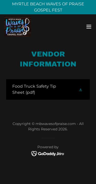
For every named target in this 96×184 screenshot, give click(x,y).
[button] (89, 26)
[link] (17, 26)
